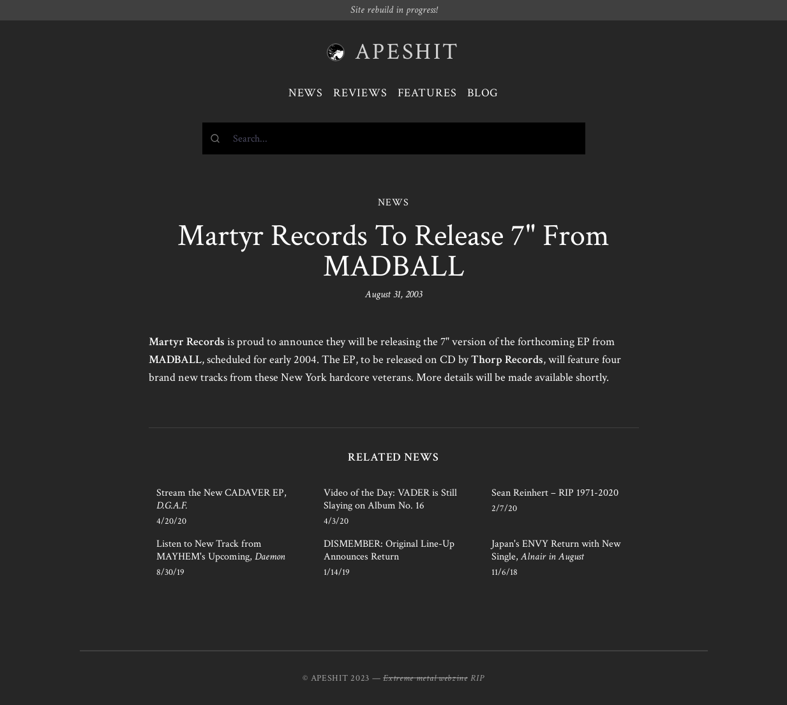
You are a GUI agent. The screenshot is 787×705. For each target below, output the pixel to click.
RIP (477, 678)
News (306, 92)
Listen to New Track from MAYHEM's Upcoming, (220, 550)
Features (427, 92)
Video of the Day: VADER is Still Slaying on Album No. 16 (390, 499)
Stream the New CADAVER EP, (221, 499)
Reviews (360, 92)
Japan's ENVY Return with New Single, (555, 550)
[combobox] (393, 138)
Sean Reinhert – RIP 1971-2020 (554, 493)
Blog (483, 92)
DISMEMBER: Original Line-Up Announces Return (389, 550)
